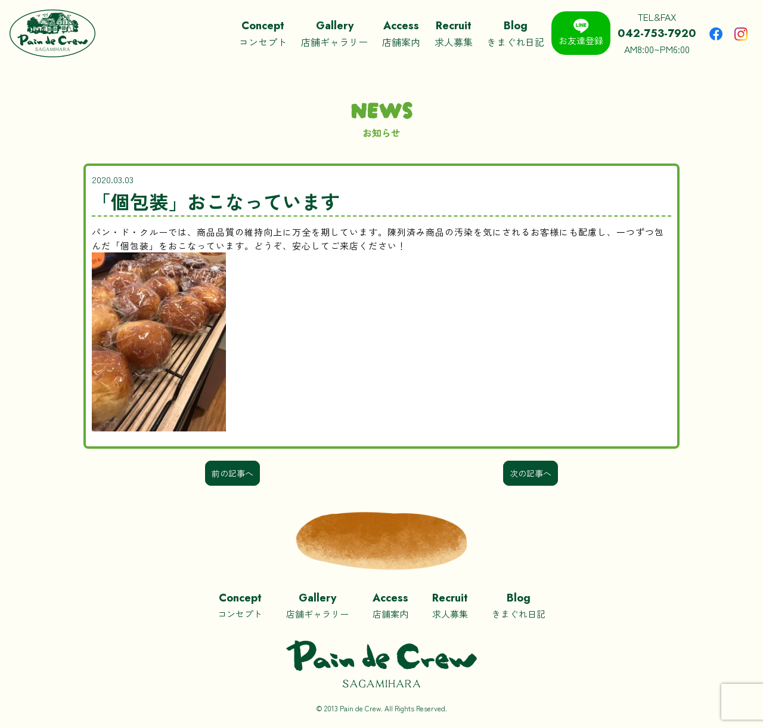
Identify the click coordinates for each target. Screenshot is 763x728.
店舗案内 (401, 33)
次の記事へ (530, 473)
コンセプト (263, 33)
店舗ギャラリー (334, 33)
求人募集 (454, 33)
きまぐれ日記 (515, 33)
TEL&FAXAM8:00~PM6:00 (657, 33)
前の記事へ (232, 473)
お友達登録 (581, 32)
